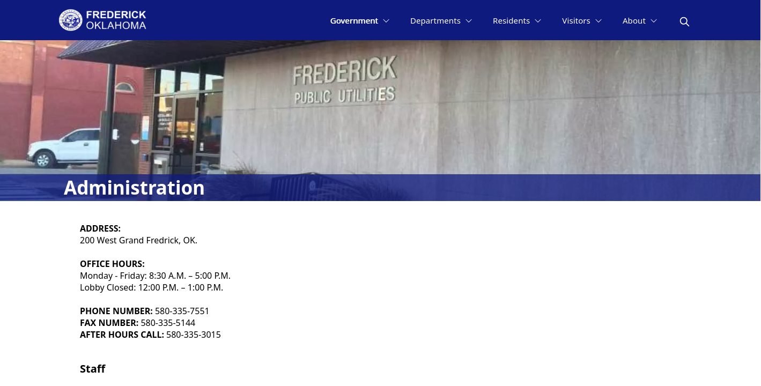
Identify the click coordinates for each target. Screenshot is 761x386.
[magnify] (684, 21)
